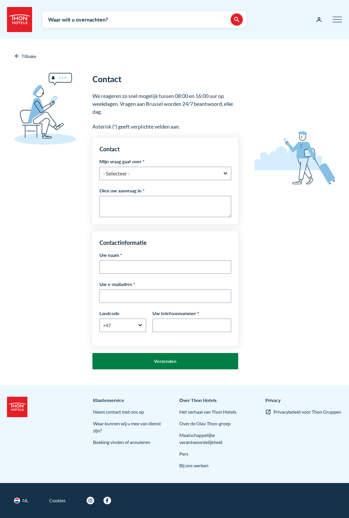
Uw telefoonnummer (174, 313)
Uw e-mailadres (115, 284)
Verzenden (165, 361)
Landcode (109, 313)
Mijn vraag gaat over (120, 161)
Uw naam (109, 255)
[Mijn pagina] (318, 19)
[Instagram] (90, 500)
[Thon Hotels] (19, 19)
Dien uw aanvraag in (120, 190)
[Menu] (337, 19)
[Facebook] (107, 500)
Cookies (57, 500)
